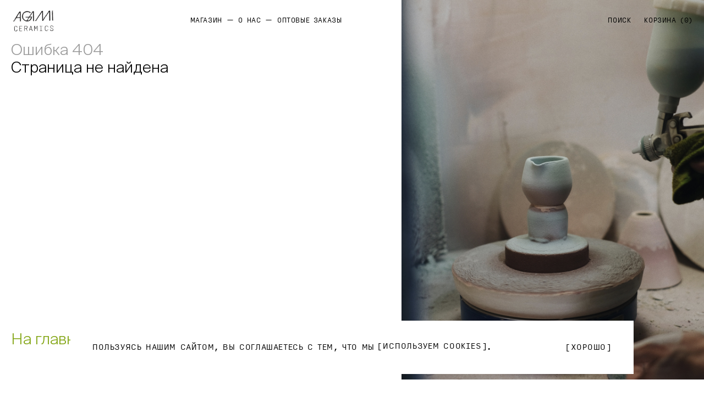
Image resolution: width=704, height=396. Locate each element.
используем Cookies (432, 346)
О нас (249, 20)
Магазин (206, 20)
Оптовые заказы (309, 20)
